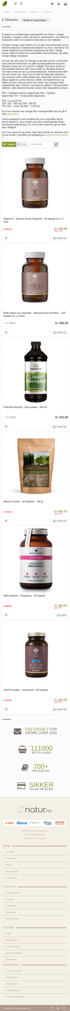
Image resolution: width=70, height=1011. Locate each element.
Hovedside (10, 852)
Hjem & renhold (12, 919)
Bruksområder (11, 940)
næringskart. (13, 114)
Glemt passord (12, 977)
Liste (21, 144)
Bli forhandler (11, 960)
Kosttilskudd (11, 906)
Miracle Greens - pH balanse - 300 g (23, 501)
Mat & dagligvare (13, 893)
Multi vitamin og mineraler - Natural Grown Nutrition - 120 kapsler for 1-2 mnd (34, 314)
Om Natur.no (11, 858)
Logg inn (59, 5)
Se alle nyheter (12, 871)
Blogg (8, 934)
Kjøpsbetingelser (12, 990)
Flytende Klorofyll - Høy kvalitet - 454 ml (25, 407)
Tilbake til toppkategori (35, 20)
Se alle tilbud (11, 878)
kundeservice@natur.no (34, 830)
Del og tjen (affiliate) (14, 953)
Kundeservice (11, 984)
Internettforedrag (12, 947)
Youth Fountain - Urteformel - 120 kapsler (25, 689)
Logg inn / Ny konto (14, 971)
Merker (9, 865)
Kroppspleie (11, 912)
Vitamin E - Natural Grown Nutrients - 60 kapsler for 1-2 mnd (33, 220)
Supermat (10, 899)
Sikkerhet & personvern (15, 997)
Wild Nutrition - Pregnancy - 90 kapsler (24, 595)
